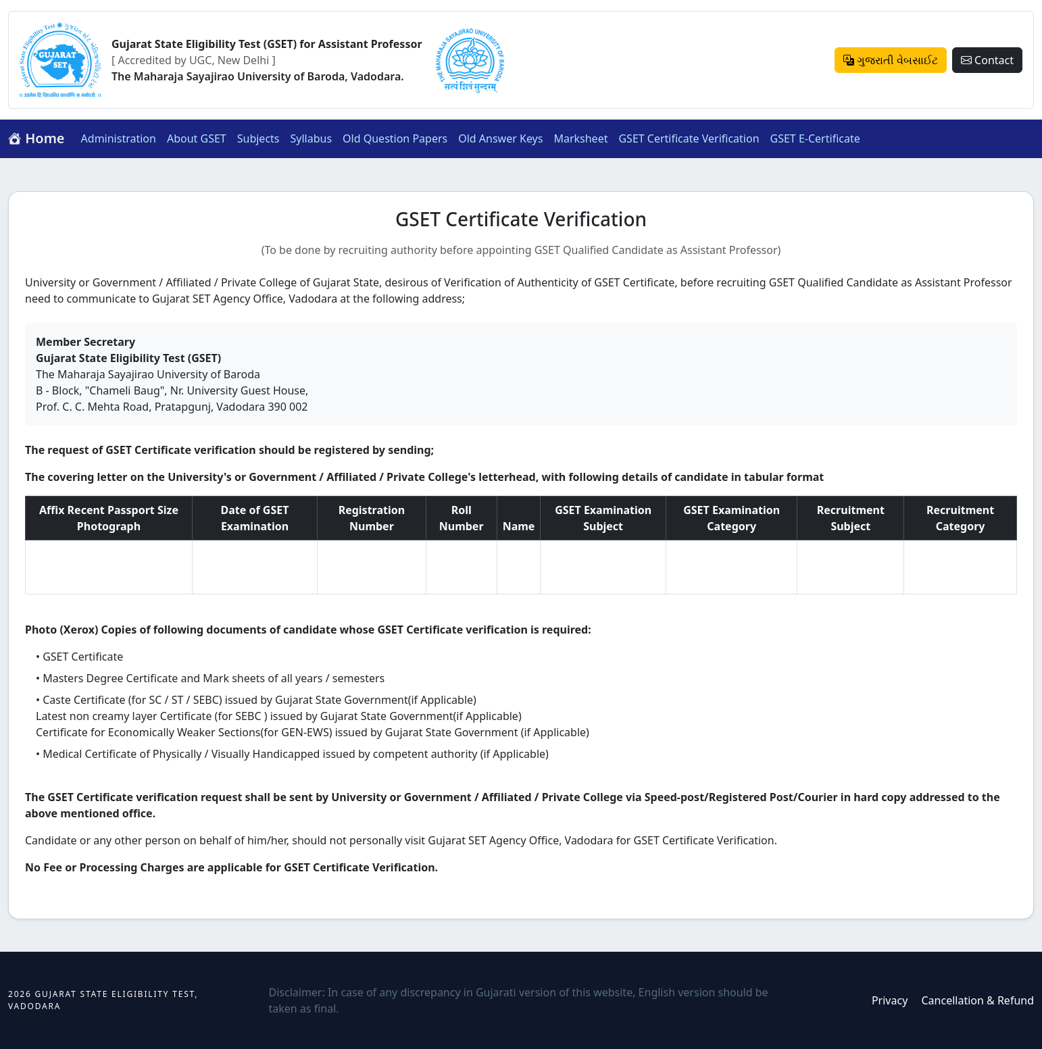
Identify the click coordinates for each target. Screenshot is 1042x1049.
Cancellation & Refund (977, 1000)
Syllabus (311, 138)
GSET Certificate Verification (688, 138)
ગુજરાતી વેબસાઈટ (890, 60)
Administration (118, 138)
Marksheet (580, 138)
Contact (987, 60)
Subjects (258, 138)
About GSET (196, 138)
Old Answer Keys (500, 138)
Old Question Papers (395, 138)
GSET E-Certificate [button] (815, 138)
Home (36, 138)
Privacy (890, 1000)
